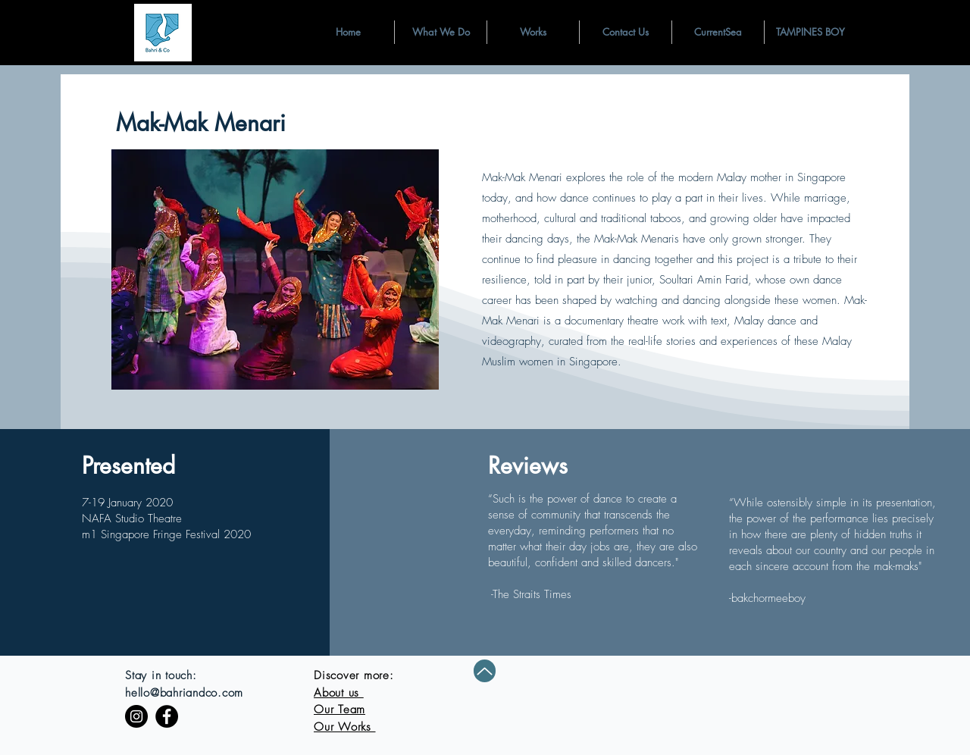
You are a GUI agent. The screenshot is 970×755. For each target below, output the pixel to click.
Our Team (339, 709)
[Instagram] (136, 716)
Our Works (345, 727)
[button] (441, 32)
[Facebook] (166, 716)
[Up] (485, 670)
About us (339, 692)
